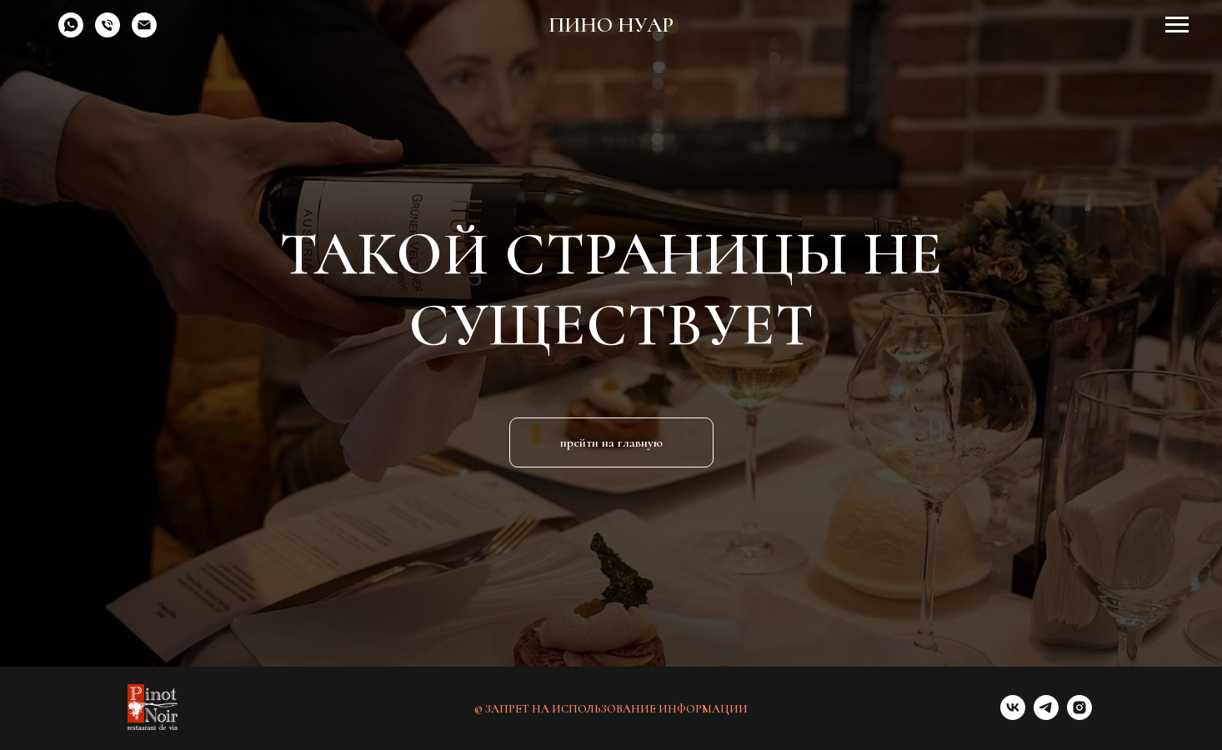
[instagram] (1079, 715)
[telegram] (1046, 715)
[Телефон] (107, 33)
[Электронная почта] (144, 33)
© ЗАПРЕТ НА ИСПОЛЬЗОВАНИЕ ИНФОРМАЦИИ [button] (611, 709)
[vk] (1012, 715)
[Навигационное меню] (1177, 25)
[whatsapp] (70, 33)
